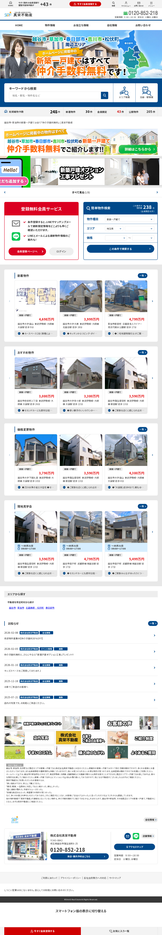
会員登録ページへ (27, 251)
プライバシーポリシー (70, 877)
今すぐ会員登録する (85, 4)
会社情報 (112, 25)
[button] (4, 192)
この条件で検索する (120, 249)
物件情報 (50, 25)
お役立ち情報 (81, 25)
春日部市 (50, 607)
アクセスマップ (134, 846)
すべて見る (81, 192)
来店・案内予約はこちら (78, 856)
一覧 (141, 275)
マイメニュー (126, 4)
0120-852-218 (67, 849)
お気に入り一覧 (119, 931)
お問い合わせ (138, 4)
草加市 (20, 607)
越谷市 (12, 607)
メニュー (151, 4)
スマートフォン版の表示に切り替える (81, 911)
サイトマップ (115, 877)
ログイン (61, 251)
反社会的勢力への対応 (95, 877)
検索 (113, 4)
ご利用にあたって (49, 877)
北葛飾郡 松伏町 (35, 607)
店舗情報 (147, 836)
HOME (10, 4)
